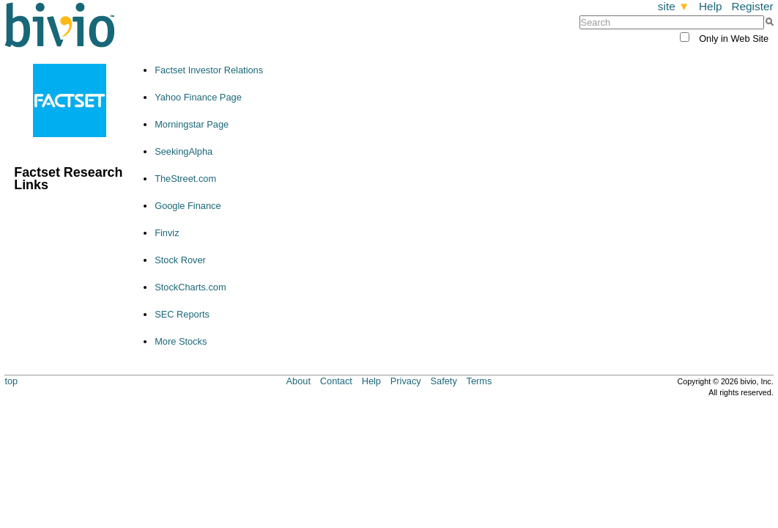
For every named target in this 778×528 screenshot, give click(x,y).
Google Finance (188, 205)
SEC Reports (182, 314)
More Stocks (181, 341)
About (298, 380)
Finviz (167, 232)
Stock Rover (180, 259)
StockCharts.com (190, 287)
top (11, 380)
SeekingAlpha (183, 151)
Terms (479, 380)
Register (752, 6)
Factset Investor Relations (209, 70)
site (673, 6)
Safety (444, 380)
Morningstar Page (192, 124)
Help (710, 6)
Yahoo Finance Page (198, 97)
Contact (336, 380)
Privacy (405, 380)
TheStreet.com (185, 178)
